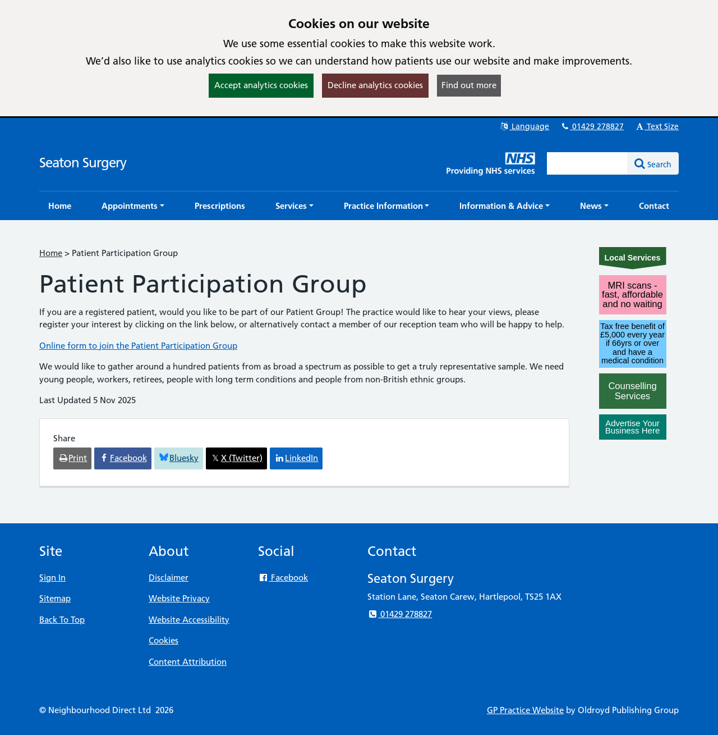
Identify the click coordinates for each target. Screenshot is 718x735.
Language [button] (524, 126)
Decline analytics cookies (375, 85)
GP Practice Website (525, 710)
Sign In (52, 577)
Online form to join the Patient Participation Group (138, 345)
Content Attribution (188, 661)
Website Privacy (179, 598)
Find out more (468, 85)
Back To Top (62, 619)
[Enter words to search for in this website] (587, 163)
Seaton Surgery (82, 162)
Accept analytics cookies (261, 85)
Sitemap (55, 598)
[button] (133, 205)
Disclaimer (168, 577)
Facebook (283, 577)
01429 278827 (592, 126)
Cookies (163, 640)
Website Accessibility (189, 619)
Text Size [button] (656, 126)
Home (50, 253)
